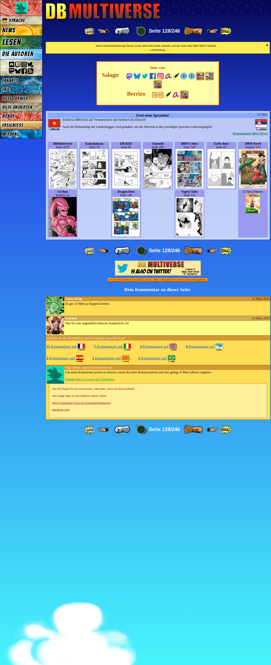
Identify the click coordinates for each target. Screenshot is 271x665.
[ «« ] (90, 31)
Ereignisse (12, 125)
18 (155, 319)
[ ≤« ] (103, 31)
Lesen (11, 42)
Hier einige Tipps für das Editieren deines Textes (79, 620)
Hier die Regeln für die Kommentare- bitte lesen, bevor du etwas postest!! (93, 613)
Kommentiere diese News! (250, 358)
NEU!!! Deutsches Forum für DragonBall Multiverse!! (81, 627)
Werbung (11, 134)
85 (161, 319)
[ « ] (122, 31)
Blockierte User (60, 634)
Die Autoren (17, 54)
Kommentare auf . (66, 571)
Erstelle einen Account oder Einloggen (89, 604)
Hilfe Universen (17, 107)
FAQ (5, 89)
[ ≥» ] (212, 31)
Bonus (8, 116)
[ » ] (193, 31)
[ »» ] (226, 31)
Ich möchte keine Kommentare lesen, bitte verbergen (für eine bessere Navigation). (157, 504)
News (8, 30)
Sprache (13, 20)
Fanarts (10, 80)
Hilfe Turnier (15, 98)
